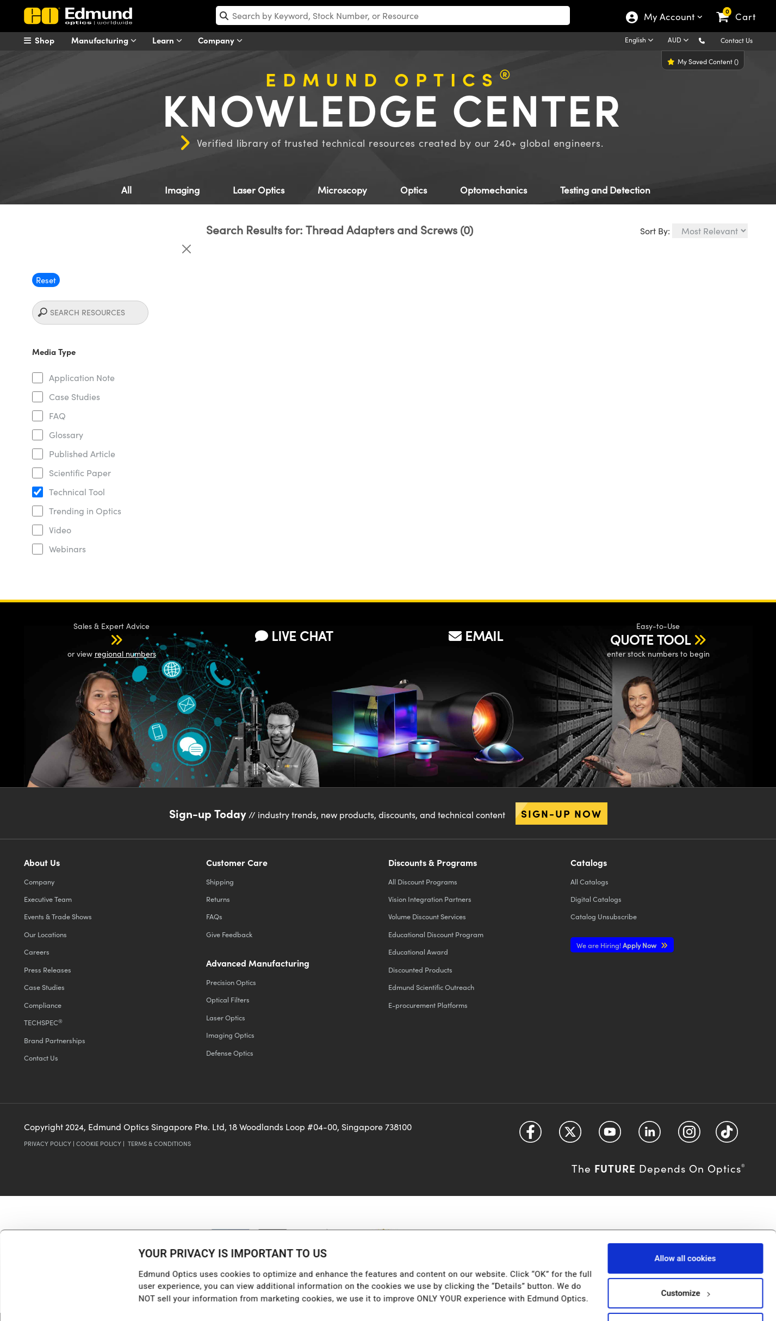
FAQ (57, 415)
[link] (741, 8)
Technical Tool (77, 491)
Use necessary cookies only (685, 1292)
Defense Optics (229, 1052)
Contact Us (737, 40)
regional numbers (125, 654)
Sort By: (655, 230)
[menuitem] (51, 40)
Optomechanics (493, 190)
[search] (393, 15)
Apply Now (617, 945)
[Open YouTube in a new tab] (610, 1135)
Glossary (66, 434)
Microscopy (342, 190)
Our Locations (45, 934)
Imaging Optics (230, 1034)
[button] (710, 40)
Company (222, 40)
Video (60, 529)
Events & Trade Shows (58, 916)
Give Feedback (229, 934)
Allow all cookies (685, 1223)
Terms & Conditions (159, 1143)
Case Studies (74, 396)
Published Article (82, 453)
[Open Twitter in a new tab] (570, 1135)
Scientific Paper (80, 472)
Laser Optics (258, 190)
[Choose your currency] (680, 40)
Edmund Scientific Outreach (431, 987)
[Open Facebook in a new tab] (530, 1135)
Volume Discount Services (427, 916)
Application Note (82, 377)
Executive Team (48, 898)
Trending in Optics (85, 510)
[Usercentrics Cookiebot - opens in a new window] (70, 1299)
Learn (169, 40)
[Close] (186, 249)
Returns (218, 898)
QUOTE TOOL (650, 639)
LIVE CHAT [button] (294, 635)
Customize (685, 1257)
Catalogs (589, 881)
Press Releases (47, 969)
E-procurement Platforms (428, 1005)
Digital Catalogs (596, 898)
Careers (36, 951)
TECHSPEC (43, 1022)
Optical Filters (228, 999)
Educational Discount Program (435, 934)
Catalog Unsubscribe (603, 916)
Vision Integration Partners (429, 898)
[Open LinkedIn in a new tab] (649, 1135)
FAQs (214, 916)
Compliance (42, 1005)
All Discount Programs (422, 881)
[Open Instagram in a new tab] (689, 1135)
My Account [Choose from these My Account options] (668, 18)
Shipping (220, 881)
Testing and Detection (605, 190)
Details (151, 1292)
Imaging (182, 190)
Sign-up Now (561, 813)
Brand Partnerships (54, 1040)
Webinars (67, 548)
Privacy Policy (47, 1143)
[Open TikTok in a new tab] (727, 1135)
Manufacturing (106, 40)
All (126, 190)
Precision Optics (231, 982)
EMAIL (476, 635)
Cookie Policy (98, 1143)
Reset (46, 280)
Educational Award (418, 951)
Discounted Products (420, 969)
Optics (413, 190)
